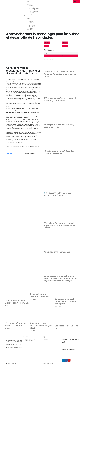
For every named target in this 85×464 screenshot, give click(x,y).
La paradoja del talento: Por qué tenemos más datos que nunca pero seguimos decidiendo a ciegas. (61, 278)
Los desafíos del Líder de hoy (66, 327)
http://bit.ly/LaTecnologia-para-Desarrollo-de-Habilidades (25, 149)
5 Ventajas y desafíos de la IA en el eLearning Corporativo (60, 99)
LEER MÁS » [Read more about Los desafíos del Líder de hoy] (58, 331)
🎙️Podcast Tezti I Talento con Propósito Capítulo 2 (57, 194)
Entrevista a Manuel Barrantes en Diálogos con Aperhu (65, 301)
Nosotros (29, 2)
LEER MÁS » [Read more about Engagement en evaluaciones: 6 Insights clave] (33, 330)
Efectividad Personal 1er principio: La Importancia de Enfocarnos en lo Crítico (61, 225)
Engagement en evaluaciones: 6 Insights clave (41, 325)
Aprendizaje (31, 7)
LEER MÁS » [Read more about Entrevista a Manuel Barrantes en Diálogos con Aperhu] (58, 306)
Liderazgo (31, 5)
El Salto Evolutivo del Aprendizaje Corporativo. (17, 301)
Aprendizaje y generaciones (57, 252)
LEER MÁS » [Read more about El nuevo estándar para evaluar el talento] (8, 328)
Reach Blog (29, 14)
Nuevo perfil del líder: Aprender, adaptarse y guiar (59, 125)
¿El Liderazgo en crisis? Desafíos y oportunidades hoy (59, 152)
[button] (33, 15)
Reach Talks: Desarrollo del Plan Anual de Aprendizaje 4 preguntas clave (60, 74)
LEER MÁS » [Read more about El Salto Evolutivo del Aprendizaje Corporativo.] (8, 305)
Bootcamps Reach (33, 9)
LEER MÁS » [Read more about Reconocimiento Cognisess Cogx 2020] (33, 299)
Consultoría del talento (34, 8)
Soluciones (29, 4)
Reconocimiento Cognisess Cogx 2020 (40, 295)
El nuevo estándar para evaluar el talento (16, 324)
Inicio (28, 1)
